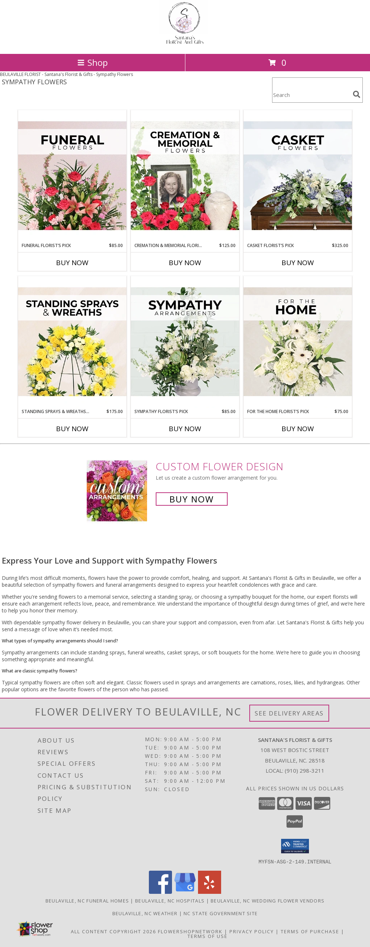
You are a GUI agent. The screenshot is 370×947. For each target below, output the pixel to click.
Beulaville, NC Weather (145, 913)
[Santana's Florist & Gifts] (184, 43)
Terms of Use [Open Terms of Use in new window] (208, 936)
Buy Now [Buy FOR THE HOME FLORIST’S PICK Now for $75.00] (297, 428)
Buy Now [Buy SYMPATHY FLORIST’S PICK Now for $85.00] (185, 428)
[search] (356, 94)
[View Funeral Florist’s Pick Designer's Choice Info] (72, 176)
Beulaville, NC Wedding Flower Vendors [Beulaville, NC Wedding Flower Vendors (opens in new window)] (267, 900)
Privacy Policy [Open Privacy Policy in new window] (251, 931)
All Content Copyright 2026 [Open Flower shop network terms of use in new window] (113, 931)
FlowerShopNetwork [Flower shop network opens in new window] (190, 931)
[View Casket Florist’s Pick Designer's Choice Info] (298, 176)
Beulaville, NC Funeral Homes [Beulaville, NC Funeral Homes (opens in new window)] (87, 900)
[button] (295, 846)
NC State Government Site (221, 913)
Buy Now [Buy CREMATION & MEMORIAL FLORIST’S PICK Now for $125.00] (185, 262)
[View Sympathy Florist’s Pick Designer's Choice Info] (185, 342)
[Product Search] (311, 94)
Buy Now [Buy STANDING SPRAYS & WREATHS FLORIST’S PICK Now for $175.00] (72, 428)
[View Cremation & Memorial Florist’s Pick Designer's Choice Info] (185, 176)
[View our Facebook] (160, 891)
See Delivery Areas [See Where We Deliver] (289, 713)
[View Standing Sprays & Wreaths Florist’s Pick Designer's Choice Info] (72, 342)
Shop (92, 62)
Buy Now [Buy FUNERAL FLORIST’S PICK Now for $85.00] (72, 262)
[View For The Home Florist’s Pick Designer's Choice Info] (298, 342)
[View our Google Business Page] (185, 891)
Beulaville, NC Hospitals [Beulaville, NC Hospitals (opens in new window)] (170, 900)
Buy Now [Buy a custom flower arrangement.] (191, 499)
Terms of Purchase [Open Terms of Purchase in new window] (310, 931)
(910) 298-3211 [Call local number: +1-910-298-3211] (304, 770)
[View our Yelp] (209, 891)
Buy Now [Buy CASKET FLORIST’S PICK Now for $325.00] (297, 262)
